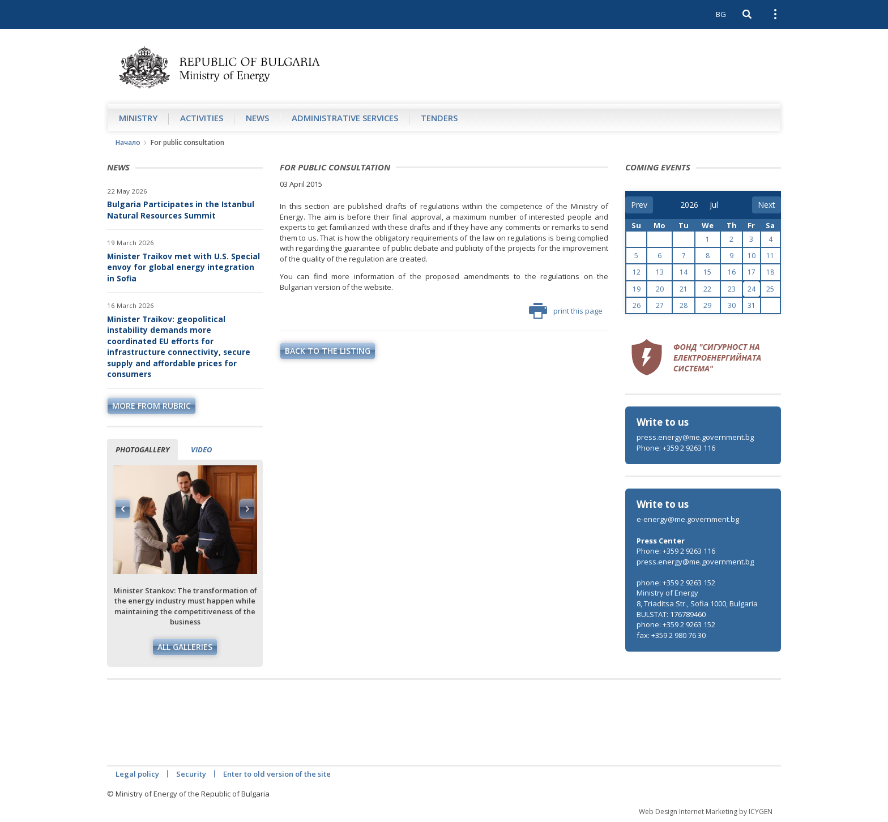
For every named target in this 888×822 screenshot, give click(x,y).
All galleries (184, 646)
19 (637, 289)
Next (247, 509)
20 (660, 289)
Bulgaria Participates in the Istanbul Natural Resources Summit (180, 210)
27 (660, 305)
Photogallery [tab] (142, 449)
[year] (689, 205)
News (257, 117)
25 (770, 289)
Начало (128, 142)
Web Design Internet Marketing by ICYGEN (705, 811)
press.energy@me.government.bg (695, 437)
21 (684, 289)
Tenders (439, 117)
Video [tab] (201, 449)
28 (684, 305)
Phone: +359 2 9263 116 (676, 448)
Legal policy (137, 774)
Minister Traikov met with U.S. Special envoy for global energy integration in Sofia (183, 267)
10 (751, 255)
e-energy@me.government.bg (688, 519)
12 (637, 272)
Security (191, 774)
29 (707, 305)
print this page (566, 311)
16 (732, 272)
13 (660, 272)
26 (637, 305)
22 (707, 289)
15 (707, 272)
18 (770, 272)
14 (684, 272)
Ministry (138, 117)
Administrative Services (345, 117)
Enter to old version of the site (277, 774)
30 (732, 305)
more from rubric (151, 405)
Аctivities (201, 117)
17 (751, 272)
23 (732, 289)
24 (751, 289)
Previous (123, 509)
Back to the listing (327, 350)
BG (721, 14)
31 (751, 305)
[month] (717, 205)
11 (770, 255)
